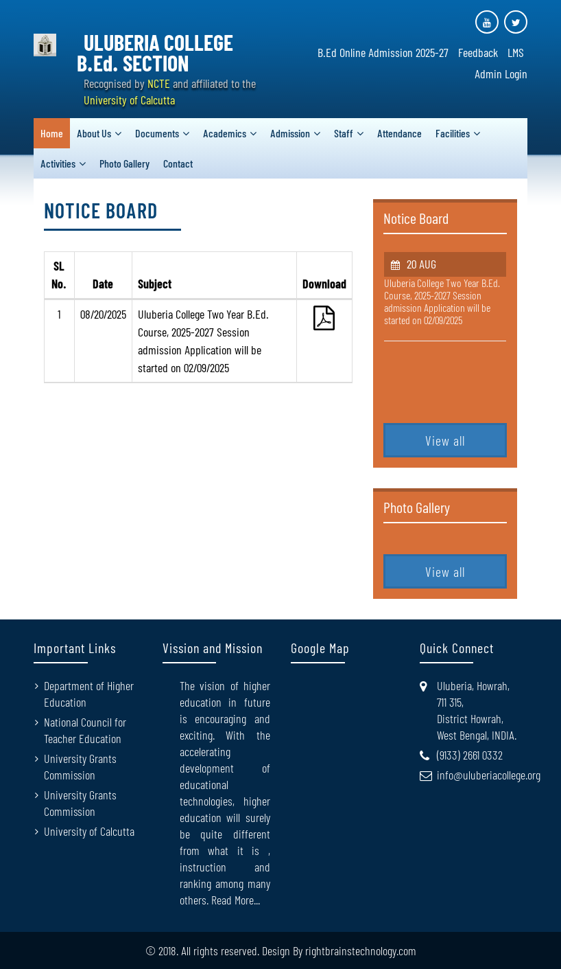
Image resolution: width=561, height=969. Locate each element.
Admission (290, 132)
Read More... (235, 899)
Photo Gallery (124, 163)
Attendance (399, 132)
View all (445, 440)
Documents (157, 132)
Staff (343, 132)
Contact (178, 163)
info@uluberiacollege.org (488, 774)
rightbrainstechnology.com (360, 950)
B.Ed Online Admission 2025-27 (383, 52)
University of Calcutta (89, 831)
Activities (57, 163)
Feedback (478, 52)
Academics (224, 132)
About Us (94, 132)
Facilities (452, 132)
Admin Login (501, 73)
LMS (516, 52)
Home (51, 132)
